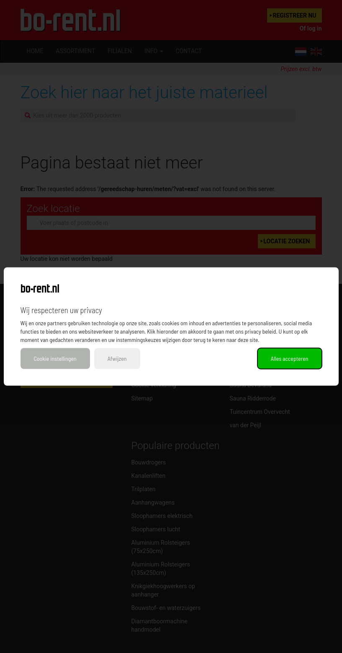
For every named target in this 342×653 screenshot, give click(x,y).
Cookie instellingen (55, 358)
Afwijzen (117, 358)
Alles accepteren (290, 358)
